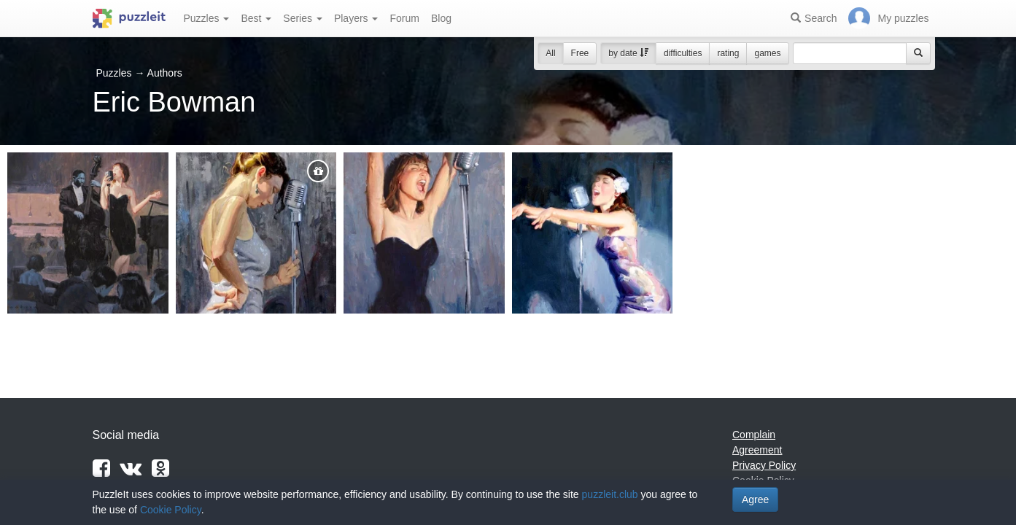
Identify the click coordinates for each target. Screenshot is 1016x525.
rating (728, 53)
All (550, 53)
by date (628, 53)
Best (256, 18)
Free (580, 53)
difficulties (683, 53)
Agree (755, 499)
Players (356, 18)
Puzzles (207, 18)
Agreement (757, 450)
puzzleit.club (610, 494)
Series (302, 18)
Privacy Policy (764, 465)
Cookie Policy (170, 510)
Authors (164, 73)
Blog (441, 18)
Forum (404, 18)
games (767, 53)
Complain (753, 434)
